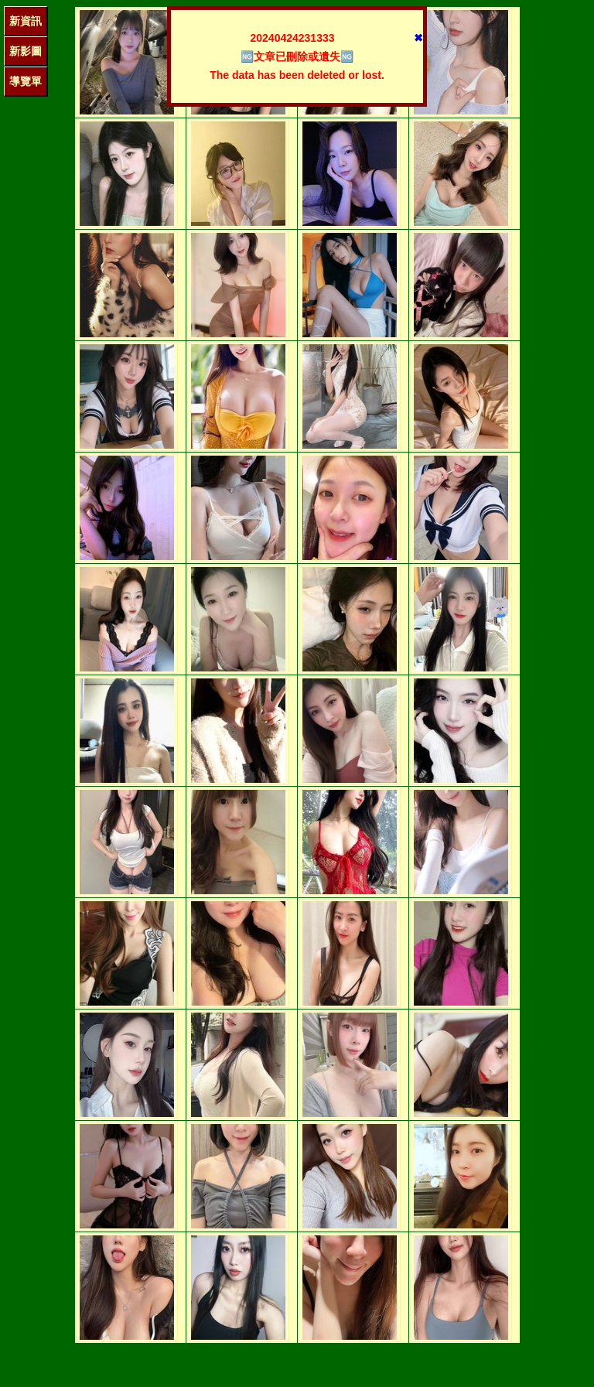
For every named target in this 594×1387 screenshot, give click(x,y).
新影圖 (25, 51)
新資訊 (25, 21)
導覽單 (25, 81)
